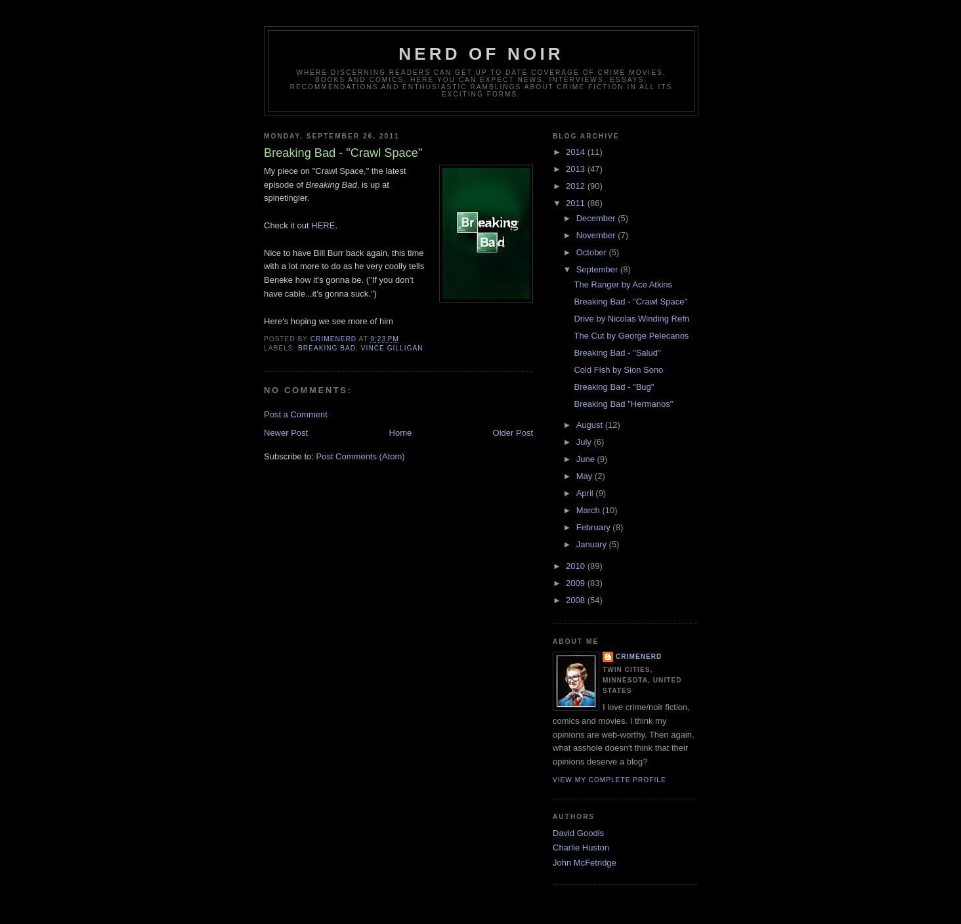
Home (400, 433)
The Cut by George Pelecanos (631, 336)
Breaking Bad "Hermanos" (623, 404)
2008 (576, 600)
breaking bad (327, 348)
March (589, 510)
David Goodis (578, 833)
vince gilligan (392, 348)
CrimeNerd (639, 656)
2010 (576, 566)
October (592, 252)
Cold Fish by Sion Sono (618, 370)
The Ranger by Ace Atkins (623, 284)
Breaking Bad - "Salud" (617, 353)
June (586, 459)
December (597, 218)
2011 (576, 203)
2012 (576, 186)
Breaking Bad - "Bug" (614, 387)
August (590, 425)
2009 (576, 583)
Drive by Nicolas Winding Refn (631, 319)
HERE (322, 225)
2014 (576, 152)
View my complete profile (609, 780)
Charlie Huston (581, 847)
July (585, 442)
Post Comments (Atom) (360, 456)
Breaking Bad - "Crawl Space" (630, 301)
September (598, 269)
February (594, 527)
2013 (576, 169)
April (586, 493)
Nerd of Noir (481, 54)
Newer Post (286, 433)
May (585, 476)
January (592, 544)
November (597, 235)
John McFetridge (584, 863)
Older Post (513, 433)
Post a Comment (296, 414)
